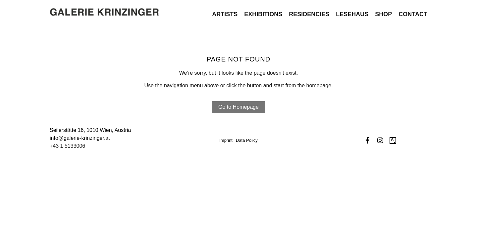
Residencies (309, 12)
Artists (225, 12)
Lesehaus (352, 12)
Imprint (226, 140)
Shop (383, 12)
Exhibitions (263, 12)
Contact (412, 12)
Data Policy (247, 140)
